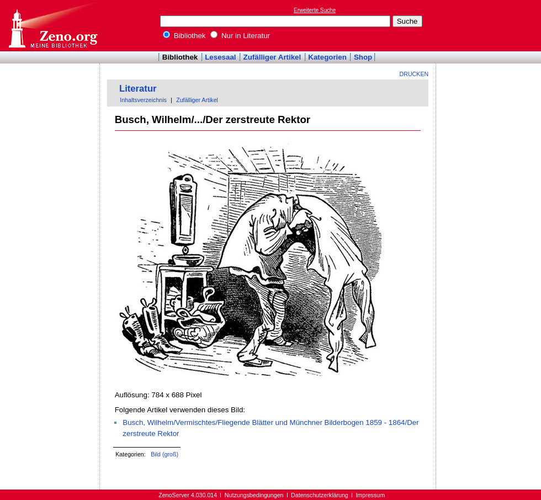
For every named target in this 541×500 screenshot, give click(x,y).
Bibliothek (184, 35)
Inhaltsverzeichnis (143, 100)
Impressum (370, 495)
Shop (363, 57)
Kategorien (327, 57)
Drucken (414, 74)
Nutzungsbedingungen (254, 495)
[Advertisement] (490, 25)
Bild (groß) (164, 454)
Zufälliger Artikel (272, 57)
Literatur (138, 88)
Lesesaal (220, 57)
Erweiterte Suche (315, 10)
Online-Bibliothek (52, 25)
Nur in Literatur (240, 35)
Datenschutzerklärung (319, 495)
